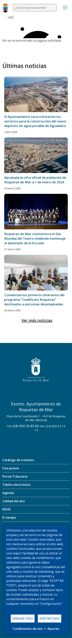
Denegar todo (22, 618)
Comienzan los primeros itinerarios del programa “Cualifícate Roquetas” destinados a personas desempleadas (34, 299)
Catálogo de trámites (18, 460)
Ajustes (53, 628)
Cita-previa (10, 468)
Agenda (8, 493)
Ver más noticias (37, 320)
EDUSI (6, 509)
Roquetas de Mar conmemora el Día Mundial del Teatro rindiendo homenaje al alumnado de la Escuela (35, 238)
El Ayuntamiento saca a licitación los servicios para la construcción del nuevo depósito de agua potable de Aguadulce (35, 121)
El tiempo (9, 517)
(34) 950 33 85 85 (25, 426)
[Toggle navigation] (65, 8)
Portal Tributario (15, 476)
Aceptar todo (50, 618)
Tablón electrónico (16, 485)
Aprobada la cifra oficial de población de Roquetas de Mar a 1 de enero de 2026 (35, 179)
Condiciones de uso (28, 628)
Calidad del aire (13, 501)
